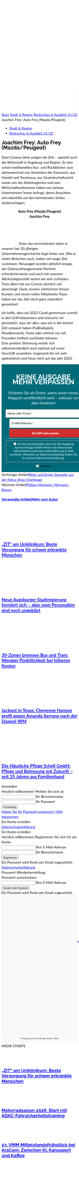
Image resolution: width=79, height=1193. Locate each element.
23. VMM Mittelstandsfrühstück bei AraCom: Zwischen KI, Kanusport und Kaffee (38, 1150)
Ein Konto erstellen (16, 822)
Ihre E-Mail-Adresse (51, 847)
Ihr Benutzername (49, 796)
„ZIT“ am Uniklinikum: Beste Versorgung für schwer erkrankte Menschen (34, 549)
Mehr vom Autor (44, 499)
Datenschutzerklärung (18, 827)
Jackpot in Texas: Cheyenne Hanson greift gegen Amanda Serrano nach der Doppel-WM (39, 716)
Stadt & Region (21, 114)
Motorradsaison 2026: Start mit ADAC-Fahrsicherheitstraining (34, 1113)
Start (5, 114)
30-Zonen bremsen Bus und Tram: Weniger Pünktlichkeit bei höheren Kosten (36, 660)
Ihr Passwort (45, 801)
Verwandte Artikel (16, 499)
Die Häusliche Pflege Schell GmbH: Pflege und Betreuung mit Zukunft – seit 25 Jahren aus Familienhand (37, 771)
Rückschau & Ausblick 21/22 (55, 114)
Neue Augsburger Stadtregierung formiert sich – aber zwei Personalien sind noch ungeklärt (38, 605)
